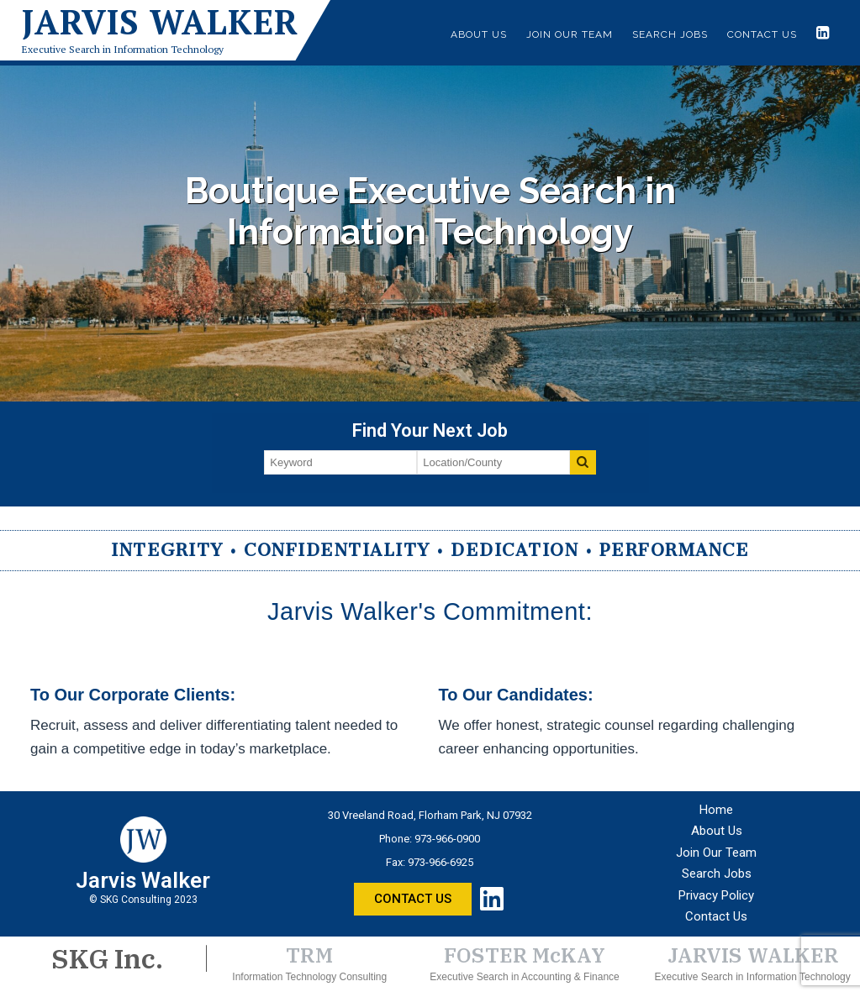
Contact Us (762, 34)
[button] (413, 899)
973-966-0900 (447, 838)
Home (716, 809)
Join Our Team (569, 34)
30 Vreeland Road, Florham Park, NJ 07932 (430, 815)
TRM (310, 955)
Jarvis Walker (160, 22)
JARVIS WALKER (752, 955)
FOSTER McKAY (524, 955)
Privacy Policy (716, 895)
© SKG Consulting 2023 (143, 899)
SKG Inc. (107, 958)
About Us (479, 34)
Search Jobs (670, 34)
